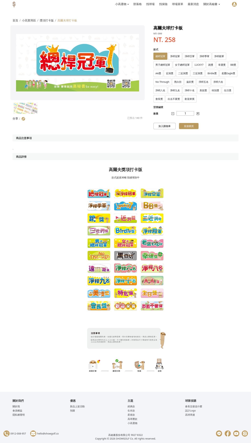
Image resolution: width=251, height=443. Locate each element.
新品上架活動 (77, 406)
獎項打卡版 (47, 20)
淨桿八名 (160, 90)
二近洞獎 (183, 73)
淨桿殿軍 (219, 56)
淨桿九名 (175, 90)
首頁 (15, 20)
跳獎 (210, 64)
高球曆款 (132, 419)
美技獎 (203, 90)
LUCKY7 (199, 64)
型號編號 (158, 107)
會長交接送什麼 (193, 406)
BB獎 (233, 64)
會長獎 (159, 99)
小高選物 (132, 423)
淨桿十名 (190, 90)
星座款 (131, 414)
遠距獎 (190, 81)
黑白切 (177, 81)
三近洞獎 (198, 73)
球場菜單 (177, 4)
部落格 (137, 4)
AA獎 (158, 73)
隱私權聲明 (19, 414)
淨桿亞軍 (190, 56)
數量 (155, 113)
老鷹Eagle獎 (228, 73)
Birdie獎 (212, 73)
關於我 (16, 406)
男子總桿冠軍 (162, 64)
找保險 (163, 4)
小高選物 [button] (121, 4)
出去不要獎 (174, 99)
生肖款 (131, 410)
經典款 (131, 406)
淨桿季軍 (204, 56)
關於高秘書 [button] (210, 4)
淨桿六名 (218, 81)
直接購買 (189, 126)
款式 (155, 49)
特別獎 (215, 90)
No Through (162, 81)
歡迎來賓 (190, 99)
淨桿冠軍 (175, 56)
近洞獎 (169, 73)
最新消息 (193, 4)
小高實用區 (29, 20)
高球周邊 (190, 414)
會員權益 (17, 410)
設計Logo (190, 410)
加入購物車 (164, 126)
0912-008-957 (18, 433)
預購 (72, 410)
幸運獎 (222, 64)
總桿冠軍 (160, 56)
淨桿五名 (203, 81)
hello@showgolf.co (48, 433)
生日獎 (227, 90)
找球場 (150, 4)
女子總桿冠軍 (182, 64)
